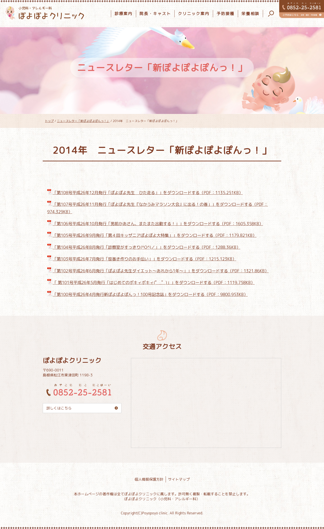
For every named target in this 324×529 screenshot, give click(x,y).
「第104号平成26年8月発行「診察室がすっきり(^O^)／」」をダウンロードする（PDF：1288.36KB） (143, 247)
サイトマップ (179, 479)
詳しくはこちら (59, 408)
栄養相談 (250, 13)
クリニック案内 (193, 13)
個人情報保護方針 (149, 479)
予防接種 (225, 13)
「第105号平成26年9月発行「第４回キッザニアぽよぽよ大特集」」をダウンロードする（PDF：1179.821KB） (151, 235)
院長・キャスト (155, 13)
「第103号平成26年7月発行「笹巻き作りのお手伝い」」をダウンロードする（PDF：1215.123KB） (141, 259)
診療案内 (124, 13)
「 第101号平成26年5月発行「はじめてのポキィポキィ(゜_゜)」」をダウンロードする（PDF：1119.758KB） (151, 282)
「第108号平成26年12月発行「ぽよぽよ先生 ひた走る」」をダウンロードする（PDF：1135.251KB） (145, 193)
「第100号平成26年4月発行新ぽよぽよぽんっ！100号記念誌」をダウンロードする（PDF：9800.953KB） (147, 294)
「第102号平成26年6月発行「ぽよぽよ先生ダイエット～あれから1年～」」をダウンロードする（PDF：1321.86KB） (158, 271)
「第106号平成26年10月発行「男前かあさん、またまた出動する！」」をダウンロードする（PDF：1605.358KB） (155, 224)
